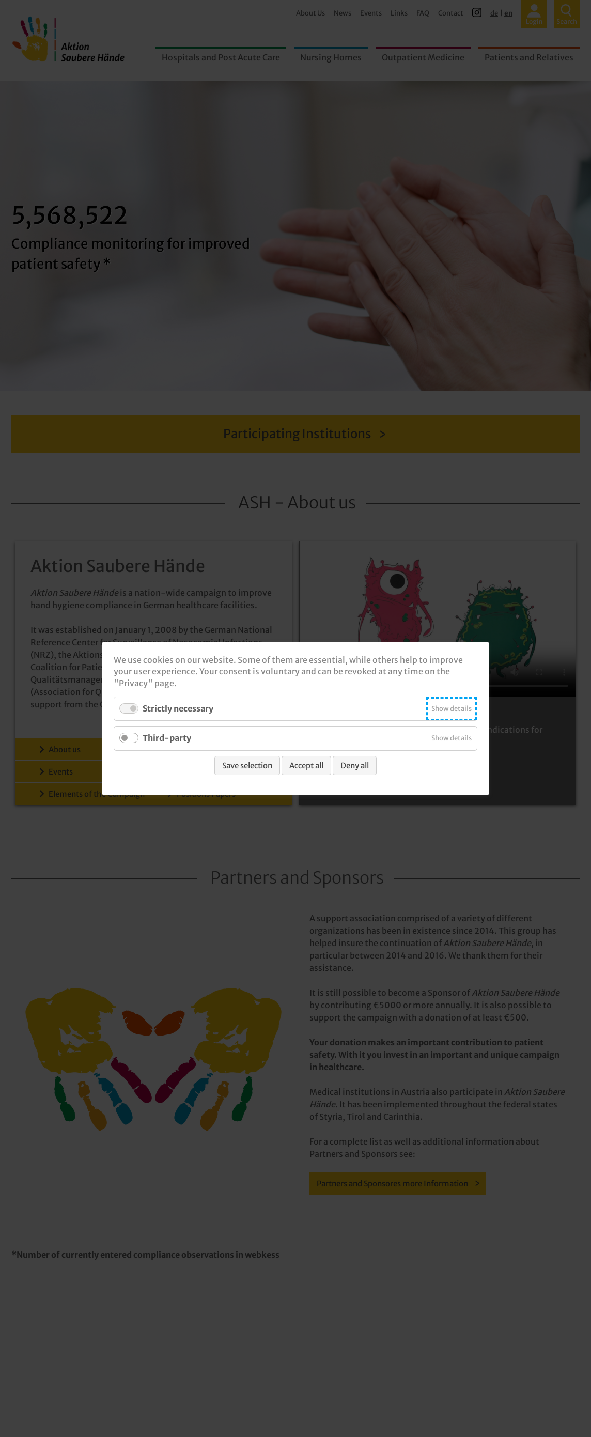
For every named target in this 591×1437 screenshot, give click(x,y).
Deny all (354, 765)
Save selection (247, 765)
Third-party (167, 738)
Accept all (306, 765)
